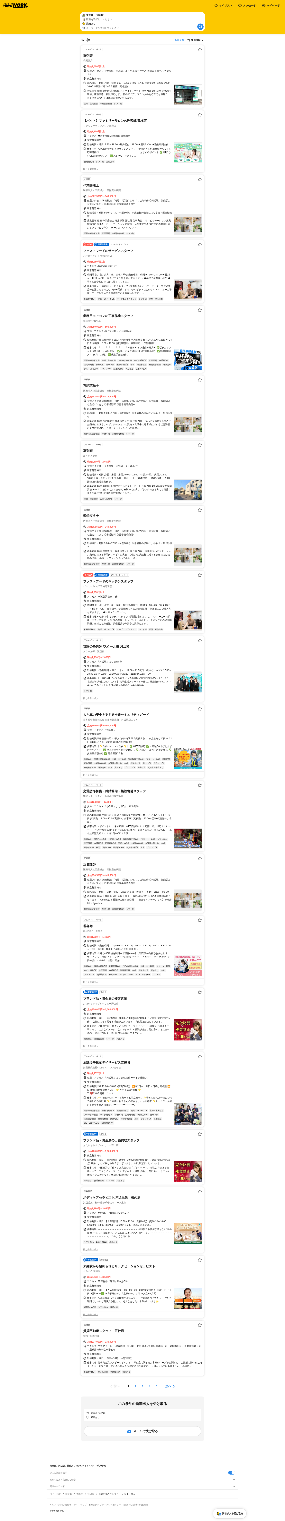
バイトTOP (55, 1494)
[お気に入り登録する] (200, 49)
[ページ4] (149, 1386)
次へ (168, 1386)
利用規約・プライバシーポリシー (105, 1505)
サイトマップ (80, 1505)
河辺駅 (90, 1494)
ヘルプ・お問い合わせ (60, 1505)
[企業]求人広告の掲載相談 (136, 1505)
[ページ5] (156, 1386)
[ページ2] (135, 1386)
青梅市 (79, 1494)
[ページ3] (142, 1386)
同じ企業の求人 (90, 169)
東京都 (68, 1494)
